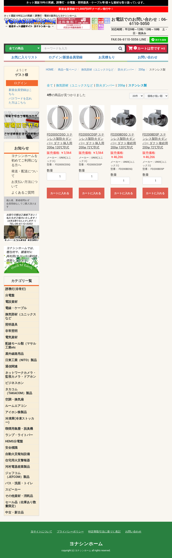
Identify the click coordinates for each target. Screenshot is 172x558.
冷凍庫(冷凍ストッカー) (19, 420)
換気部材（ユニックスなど (20, 316)
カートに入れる (59, 193)
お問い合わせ (133, 531)
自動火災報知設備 (17, 454)
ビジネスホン (14, 383)
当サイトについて (41, 531)
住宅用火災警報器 (17, 460)
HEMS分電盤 (14, 441)
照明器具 (11, 324)
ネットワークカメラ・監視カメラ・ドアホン (20, 374)
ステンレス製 (137, 85)
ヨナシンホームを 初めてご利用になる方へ (24, 160)
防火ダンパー (105, 85)
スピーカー (13, 489)
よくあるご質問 (22, 192)
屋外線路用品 (14, 354)
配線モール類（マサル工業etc (20, 345)
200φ (121, 85)
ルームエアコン (16, 406)
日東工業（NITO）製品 (21, 360)
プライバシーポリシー (70, 531)
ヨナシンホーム (86, 543)
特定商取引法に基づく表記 (104, 531)
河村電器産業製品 (17, 466)
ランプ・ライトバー (19, 435)
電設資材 (11, 301)
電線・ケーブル (16, 308)
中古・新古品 (14, 512)
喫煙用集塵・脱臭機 (19, 428)
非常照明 (11, 331)
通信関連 (11, 366)
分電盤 (9, 295)
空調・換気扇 (14, 399)
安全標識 (11, 447)
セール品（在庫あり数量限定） (20, 504)
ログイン (20, 83)
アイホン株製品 (16, 412)
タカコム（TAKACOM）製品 (18, 391)
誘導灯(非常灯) (15, 289)
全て (50, 85)
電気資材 (11, 337)
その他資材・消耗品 (19, 496)
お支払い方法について (24, 184)
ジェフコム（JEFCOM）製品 (17, 475)
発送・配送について (24, 173)
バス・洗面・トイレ (19, 483)
